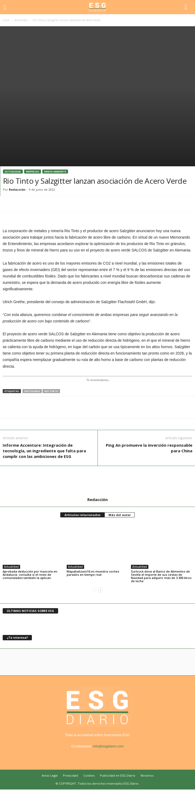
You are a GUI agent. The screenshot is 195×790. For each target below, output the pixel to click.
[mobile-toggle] (7, 7)
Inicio (6, 20)
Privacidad (70, 775)
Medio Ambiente (55, 171)
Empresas (32, 171)
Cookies (89, 775)
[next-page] (100, 590)
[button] (187, 7)
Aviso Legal (50, 775)
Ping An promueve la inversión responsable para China (149, 447)
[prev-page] (94, 590)
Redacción (17, 189)
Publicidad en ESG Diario (117, 775)
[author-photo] (97, 481)
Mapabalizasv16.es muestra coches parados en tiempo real (93, 573)
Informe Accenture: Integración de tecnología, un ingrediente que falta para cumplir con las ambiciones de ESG (44, 450)
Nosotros (147, 775)
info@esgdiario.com (108, 746)
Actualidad (21, 20)
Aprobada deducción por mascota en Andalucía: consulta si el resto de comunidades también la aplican (30, 574)
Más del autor (119, 515)
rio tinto (51, 391)
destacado (32, 391)
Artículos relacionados (82, 515)
